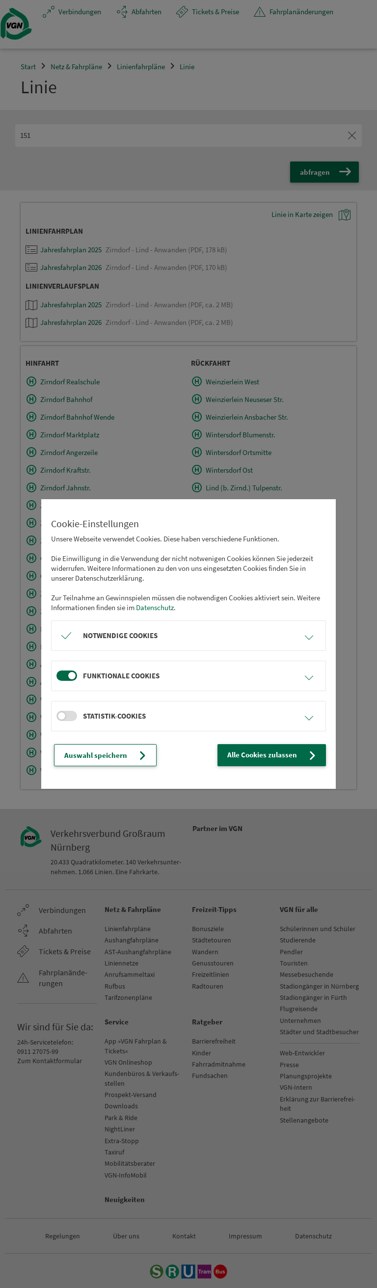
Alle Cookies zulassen (272, 755)
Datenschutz (155, 607)
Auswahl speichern (106, 755)
